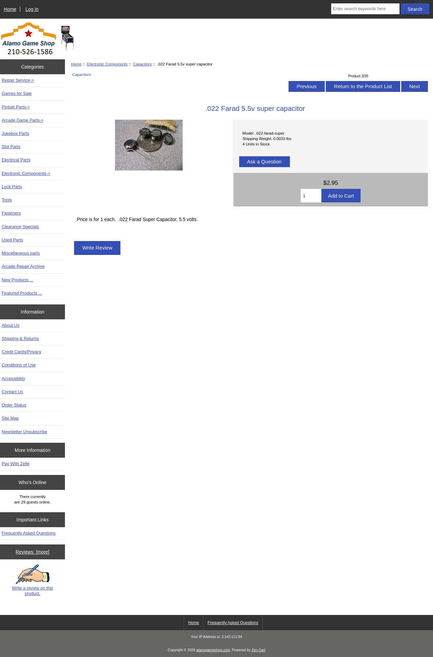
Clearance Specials (20, 226)
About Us (10, 325)
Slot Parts (11, 146)
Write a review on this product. (32, 580)
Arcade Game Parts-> (23, 120)
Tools (7, 199)
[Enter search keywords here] (365, 8)
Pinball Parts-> (16, 106)
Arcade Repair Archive (23, 266)
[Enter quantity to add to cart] (311, 195)
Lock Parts (12, 186)
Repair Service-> (18, 80)
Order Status (14, 404)
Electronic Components (107, 64)
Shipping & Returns (20, 338)
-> (26, 173)
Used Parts (12, 239)
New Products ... (17, 279)
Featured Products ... (22, 293)
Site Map (10, 418)
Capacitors (142, 64)
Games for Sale (17, 93)
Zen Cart (259, 650)
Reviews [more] (32, 552)
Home (10, 9)
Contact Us (12, 391)
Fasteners (11, 213)
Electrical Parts (16, 159)
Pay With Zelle (15, 463)
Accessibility (13, 378)
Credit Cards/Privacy (21, 351)
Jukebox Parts (15, 133)
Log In (32, 9)
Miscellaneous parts (21, 253)
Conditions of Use (19, 364)
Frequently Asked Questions (28, 533)
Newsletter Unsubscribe (24, 431)
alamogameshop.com (213, 650)
